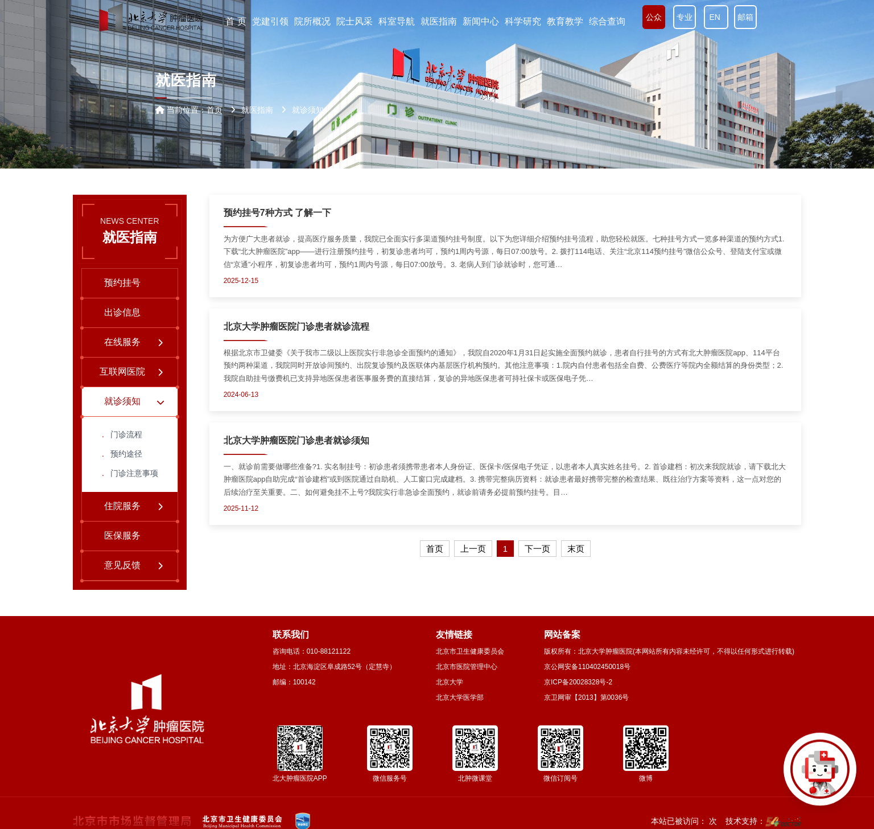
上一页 (473, 548)
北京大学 (449, 682)
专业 (684, 17)
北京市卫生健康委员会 (470, 651)
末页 (575, 548)
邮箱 (745, 17)
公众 (654, 17)
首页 (214, 109)
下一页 (537, 548)
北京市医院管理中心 (466, 667)
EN (716, 17)
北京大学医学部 (460, 697)
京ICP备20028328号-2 (578, 682)
